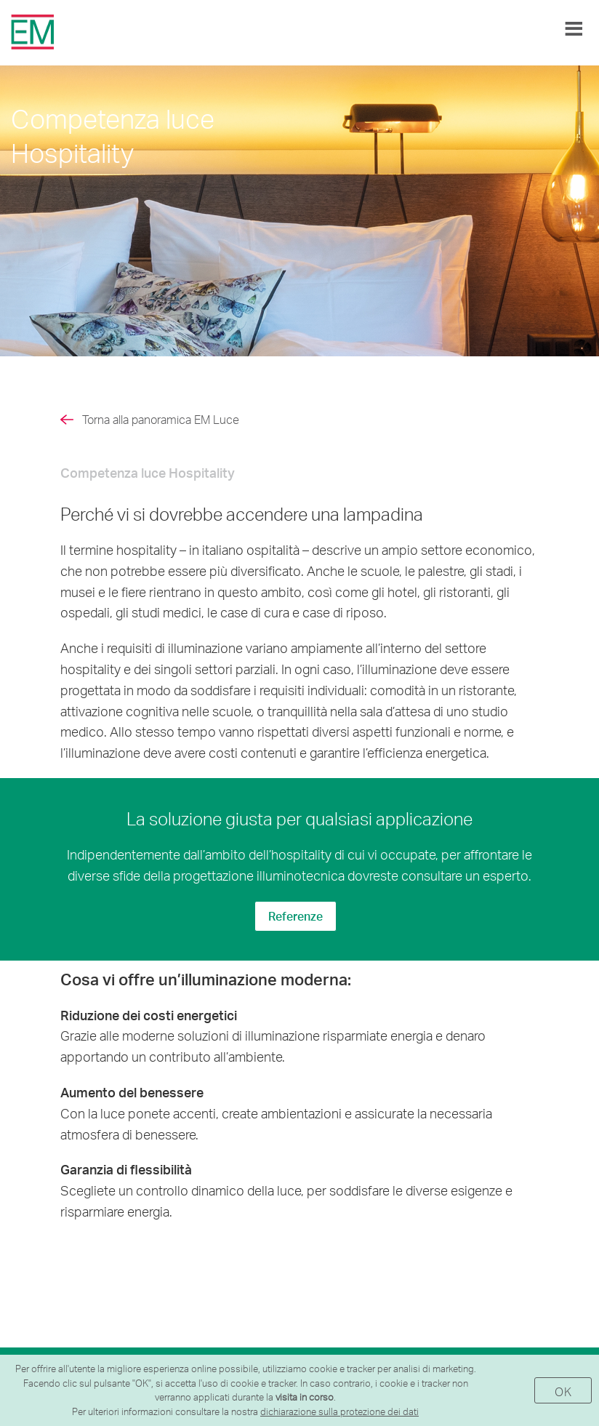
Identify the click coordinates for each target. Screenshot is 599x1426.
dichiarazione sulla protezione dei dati (339, 1411)
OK (563, 1391)
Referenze (295, 916)
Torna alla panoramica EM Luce (160, 419)
